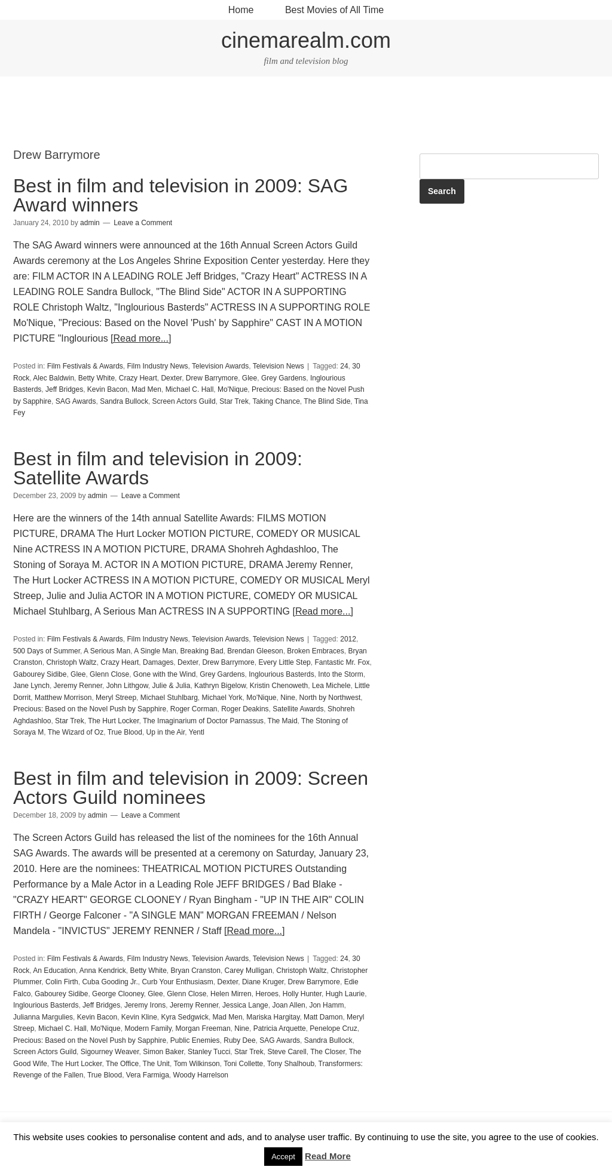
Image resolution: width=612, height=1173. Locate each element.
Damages (158, 662)
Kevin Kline (139, 1017)
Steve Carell (286, 1052)
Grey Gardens (283, 378)
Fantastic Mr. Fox (341, 662)
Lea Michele (331, 685)
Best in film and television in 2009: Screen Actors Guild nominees (190, 787)
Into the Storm (340, 674)
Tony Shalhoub (290, 1064)
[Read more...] (141, 338)
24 (344, 366)
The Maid (283, 721)
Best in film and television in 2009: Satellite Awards (157, 468)
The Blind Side (327, 401)
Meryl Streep (116, 697)
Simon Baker (163, 1052)
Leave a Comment (143, 223)
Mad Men (146, 389)
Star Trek (234, 401)
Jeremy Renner (78, 685)
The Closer (327, 1052)
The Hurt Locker (113, 721)
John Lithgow (127, 685)
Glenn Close (109, 674)
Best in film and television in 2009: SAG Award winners (180, 195)
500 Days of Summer (46, 651)
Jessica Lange (245, 1005)
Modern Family (147, 1028)
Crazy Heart (138, 378)
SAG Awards (76, 401)
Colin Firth (61, 982)
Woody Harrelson (200, 1075)
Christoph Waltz (71, 662)
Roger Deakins (244, 709)
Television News (278, 366)
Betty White (96, 378)
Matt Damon (323, 1017)
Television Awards (220, 366)
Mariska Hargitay (272, 1017)
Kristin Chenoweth (279, 685)
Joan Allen (288, 1005)
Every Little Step (284, 662)
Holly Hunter (302, 994)
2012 (348, 639)
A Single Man (155, 651)
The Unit (156, 1064)
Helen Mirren (231, 994)
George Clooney (118, 994)
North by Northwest (330, 697)
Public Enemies (195, 1040)
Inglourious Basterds (281, 674)
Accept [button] (283, 1156)
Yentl (196, 732)
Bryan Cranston (196, 970)
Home (241, 10)
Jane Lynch (31, 685)
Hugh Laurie (345, 994)
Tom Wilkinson (196, 1064)
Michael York (222, 697)
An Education (54, 970)
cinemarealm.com (306, 40)
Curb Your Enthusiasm (177, 982)
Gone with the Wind (164, 674)
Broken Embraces (315, 651)
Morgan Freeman (203, 1028)
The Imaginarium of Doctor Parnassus (203, 721)
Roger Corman (194, 709)
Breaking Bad (202, 651)
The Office (122, 1064)
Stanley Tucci (209, 1052)
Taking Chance (275, 401)
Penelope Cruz (333, 1028)
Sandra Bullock (124, 401)
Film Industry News (157, 366)
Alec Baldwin (53, 378)
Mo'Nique (232, 389)
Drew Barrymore (212, 378)
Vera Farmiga (147, 1075)
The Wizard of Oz (75, 732)
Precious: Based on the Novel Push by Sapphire (89, 709)
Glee (249, 378)
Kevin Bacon (107, 389)
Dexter (171, 378)
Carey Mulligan (249, 970)
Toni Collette (243, 1064)
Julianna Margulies (43, 1017)
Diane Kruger (263, 982)
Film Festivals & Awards (85, 366)
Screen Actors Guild (184, 401)
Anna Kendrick (102, 970)
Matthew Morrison (63, 697)
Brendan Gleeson (255, 651)
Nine (287, 697)
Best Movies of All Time (334, 10)
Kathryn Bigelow (220, 685)
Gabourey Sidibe (39, 674)
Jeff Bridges (64, 389)
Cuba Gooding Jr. (109, 982)
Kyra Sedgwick (185, 1017)
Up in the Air (165, 732)
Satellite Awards (298, 709)
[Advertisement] (306, 112)
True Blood (125, 732)
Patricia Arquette (279, 1028)
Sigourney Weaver (110, 1052)
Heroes (267, 994)
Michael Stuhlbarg (169, 697)
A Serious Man (107, 651)
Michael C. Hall (190, 389)
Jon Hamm (326, 1005)
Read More (328, 1156)
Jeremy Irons (145, 1005)
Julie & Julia (171, 685)
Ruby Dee (239, 1040)
